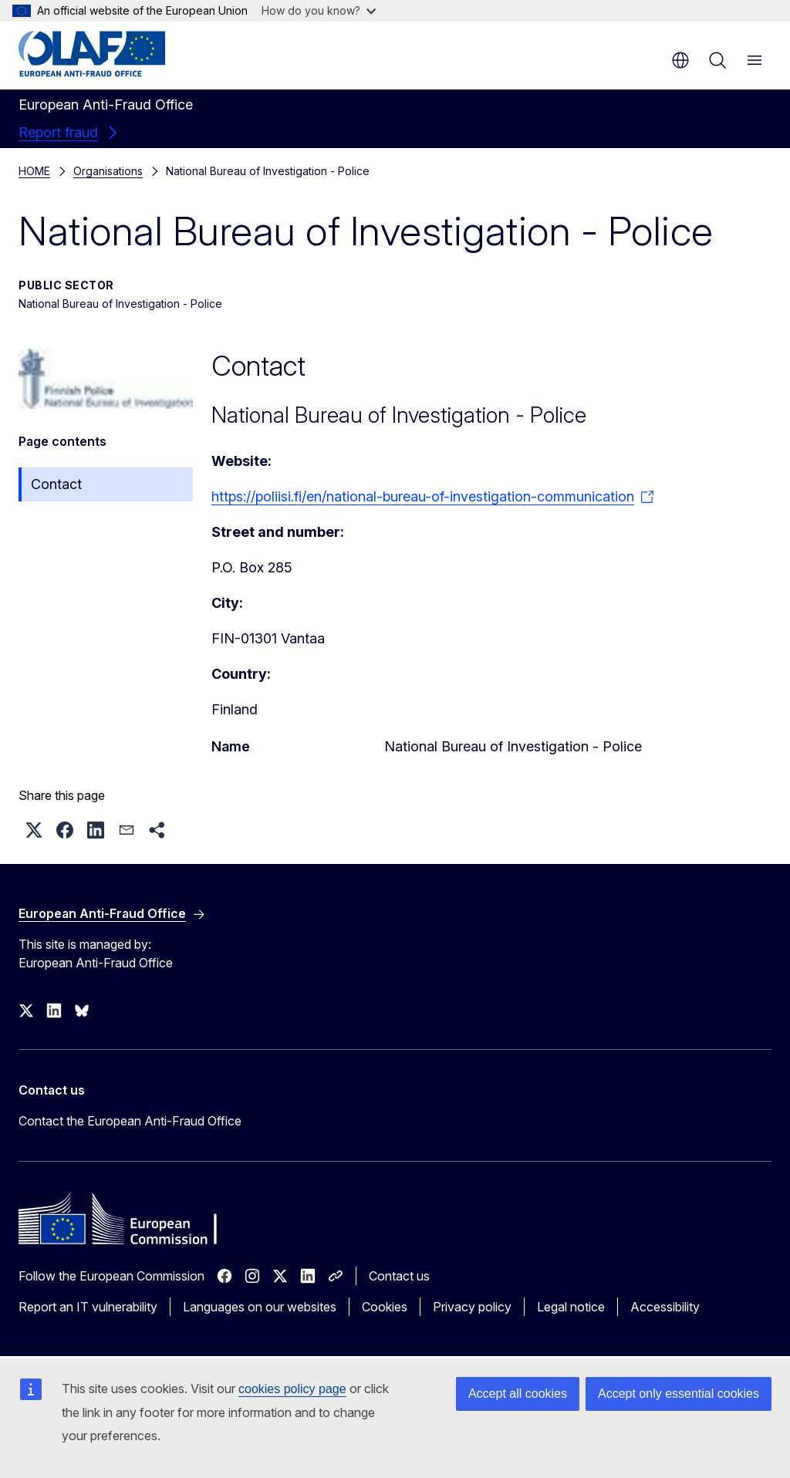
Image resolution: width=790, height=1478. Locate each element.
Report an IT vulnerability (88, 1306)
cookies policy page (292, 1388)
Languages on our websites (259, 1306)
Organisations (108, 170)
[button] (34, 830)
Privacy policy (472, 1306)
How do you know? (319, 10)
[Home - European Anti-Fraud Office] (111, 54)
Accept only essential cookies (678, 1393)
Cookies (384, 1306)
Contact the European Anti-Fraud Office (130, 1121)
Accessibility (665, 1306)
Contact (56, 484)
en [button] (680, 60)
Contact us (399, 1276)
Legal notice (571, 1306)
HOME (34, 170)
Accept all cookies (517, 1393)
